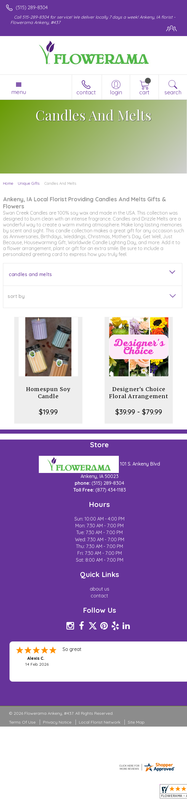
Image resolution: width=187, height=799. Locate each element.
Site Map (136, 722)
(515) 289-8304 (32, 7)
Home (8, 183)
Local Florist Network (99, 722)
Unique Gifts (28, 183)
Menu (18, 91)
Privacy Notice (57, 722)
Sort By (16, 296)
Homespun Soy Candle (48, 393)
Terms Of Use (22, 722)
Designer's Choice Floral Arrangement (139, 393)
